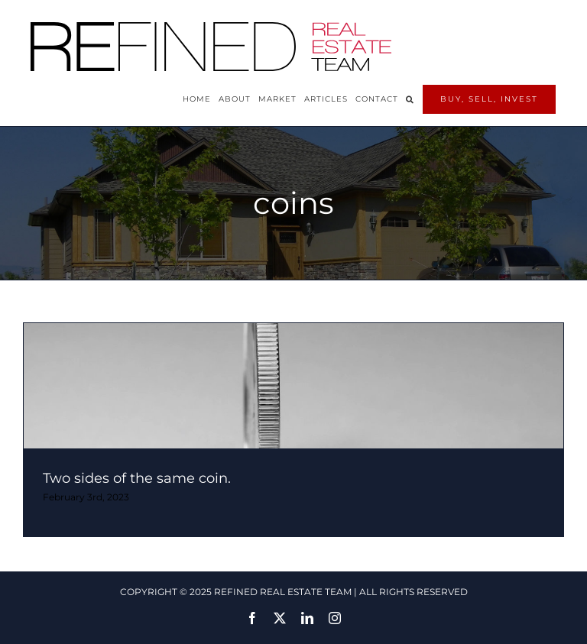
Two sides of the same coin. (137, 478)
